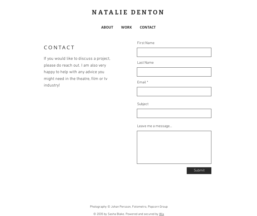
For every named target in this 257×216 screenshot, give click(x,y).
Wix (161, 214)
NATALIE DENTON (128, 12)
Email (141, 82)
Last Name (145, 63)
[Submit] (199, 170)
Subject (142, 104)
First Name (145, 43)
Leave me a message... (154, 126)
